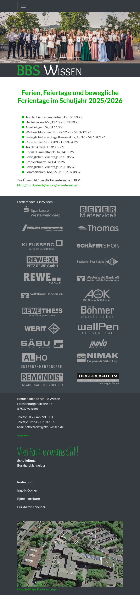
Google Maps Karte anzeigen (37, 589)
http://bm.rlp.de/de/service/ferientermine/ (47, 185)
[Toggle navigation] (23, 6)
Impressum (25, 435)
